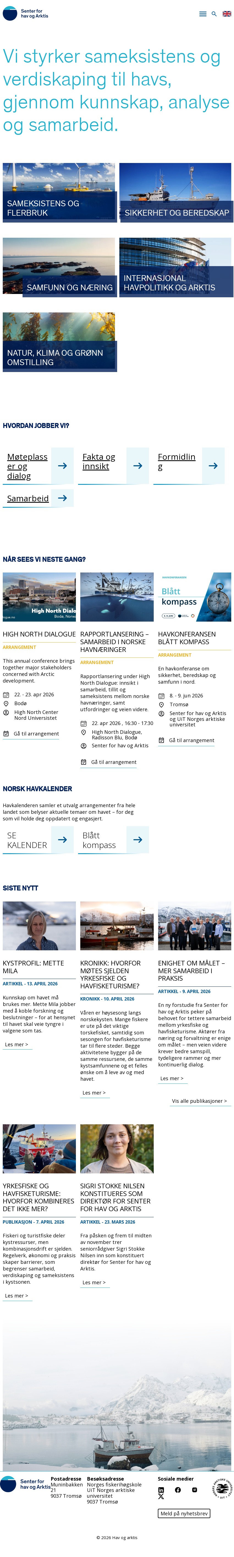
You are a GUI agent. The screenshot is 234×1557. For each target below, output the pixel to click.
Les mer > (16, 1045)
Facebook (186, 1489)
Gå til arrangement (36, 734)
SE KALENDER (27, 840)
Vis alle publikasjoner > (199, 1101)
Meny (203, 14)
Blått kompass (99, 840)
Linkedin (168, 1489)
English (227, 14)
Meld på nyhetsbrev (184, 1513)
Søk (214, 14)
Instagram (203, 1489)
